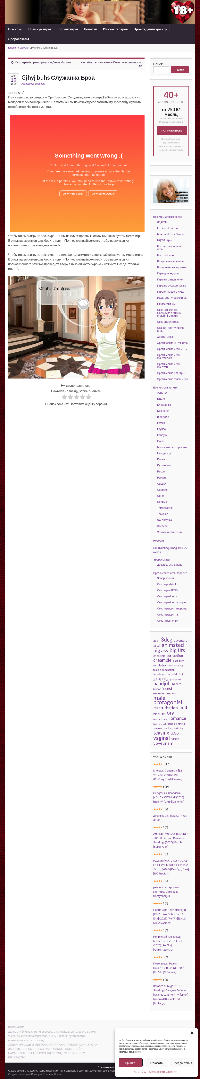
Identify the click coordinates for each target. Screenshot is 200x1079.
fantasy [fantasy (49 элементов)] (178, 665)
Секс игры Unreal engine (172, 602)
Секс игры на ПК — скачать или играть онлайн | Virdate (169, 312)
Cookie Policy (140, 1072)
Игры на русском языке (171, 285)
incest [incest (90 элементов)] (167, 688)
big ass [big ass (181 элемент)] (160, 650)
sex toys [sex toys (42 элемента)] (157, 728)
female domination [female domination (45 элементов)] (164, 669)
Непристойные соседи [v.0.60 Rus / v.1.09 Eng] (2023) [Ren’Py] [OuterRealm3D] (167, 943)
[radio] (64, 397)
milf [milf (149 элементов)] (183, 707)
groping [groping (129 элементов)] (161, 678)
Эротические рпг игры (171, 373)
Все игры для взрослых (167, 216)
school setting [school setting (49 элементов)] (176, 723)
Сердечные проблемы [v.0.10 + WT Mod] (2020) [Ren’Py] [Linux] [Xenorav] (168, 797)
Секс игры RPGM (168, 590)
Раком (161, 471)
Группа (161, 429)
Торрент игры (67, 29)
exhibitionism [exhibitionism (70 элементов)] (163, 665)
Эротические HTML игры (172, 342)
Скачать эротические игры (170, 329)
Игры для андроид (168, 273)
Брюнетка (163, 410)
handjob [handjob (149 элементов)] (162, 683)
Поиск (158, 64)
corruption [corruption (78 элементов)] (174, 655)
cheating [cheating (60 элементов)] (159, 655)
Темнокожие (165, 507)
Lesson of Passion (168, 228)
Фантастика (164, 520)
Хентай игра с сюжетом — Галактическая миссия (111, 62)
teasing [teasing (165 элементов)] (161, 732)
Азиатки (162, 392)
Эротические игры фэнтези (168, 365)
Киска (160, 441)
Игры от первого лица (170, 291)
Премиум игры (39, 29)
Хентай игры (165, 336)
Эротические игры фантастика (168, 356)
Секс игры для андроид (172, 608)
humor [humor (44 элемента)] (157, 688)
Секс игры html (166, 584)
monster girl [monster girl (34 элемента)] (159, 713)
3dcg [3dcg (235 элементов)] (166, 639)
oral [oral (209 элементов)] (171, 712)
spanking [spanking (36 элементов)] (168, 728)
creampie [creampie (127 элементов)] (162, 660)
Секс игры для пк (168, 614)
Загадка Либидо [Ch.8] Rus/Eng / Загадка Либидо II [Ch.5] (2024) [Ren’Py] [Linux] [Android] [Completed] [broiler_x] (170, 994)
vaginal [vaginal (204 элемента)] (161, 738)
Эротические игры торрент (170, 573)
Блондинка (164, 404)
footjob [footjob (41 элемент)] (182, 674)
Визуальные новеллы (170, 261)
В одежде (163, 416)
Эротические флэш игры (172, 379)
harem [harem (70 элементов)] (176, 684)
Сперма (162, 501)
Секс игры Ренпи (167, 620)
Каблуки (162, 435)
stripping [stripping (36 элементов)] (178, 728)
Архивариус (27, 83)
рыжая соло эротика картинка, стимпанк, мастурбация (166, 892)
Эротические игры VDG (172, 349)
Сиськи (161, 483)
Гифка (161, 423)
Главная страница (18, 47)
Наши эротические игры (172, 297)
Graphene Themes (52, 1074)
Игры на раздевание (170, 279)
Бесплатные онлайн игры (169, 247)
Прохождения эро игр (150, 29)
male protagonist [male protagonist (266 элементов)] (168, 700)
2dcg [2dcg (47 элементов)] (156, 640)
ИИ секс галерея (115, 29)
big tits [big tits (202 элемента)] (177, 650)
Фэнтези (162, 526)
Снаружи (163, 489)
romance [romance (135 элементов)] (177, 718)
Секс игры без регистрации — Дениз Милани (43, 62)
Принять (131, 1063)
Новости (90, 29)
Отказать (156, 1063)
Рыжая (161, 477)
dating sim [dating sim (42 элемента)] (178, 660)
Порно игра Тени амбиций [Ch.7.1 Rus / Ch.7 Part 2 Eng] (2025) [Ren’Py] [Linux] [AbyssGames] (169, 916)
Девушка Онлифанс (169, 564)
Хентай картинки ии (169, 532)
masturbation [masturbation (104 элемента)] (165, 708)
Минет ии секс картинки (172, 447)
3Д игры (162, 222)
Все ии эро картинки (166, 387)
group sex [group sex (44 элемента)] (175, 679)
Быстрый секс (166, 255)
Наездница (164, 453)
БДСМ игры (164, 240)
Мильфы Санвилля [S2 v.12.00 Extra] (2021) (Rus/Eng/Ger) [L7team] (167, 775)
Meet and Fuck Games (170, 234)
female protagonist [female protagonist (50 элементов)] (165, 674)
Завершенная (166, 578)
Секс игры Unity (167, 596)
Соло (160, 495)
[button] (192, 1033)
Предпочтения (182, 1063)
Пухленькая (164, 465)
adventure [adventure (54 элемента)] (180, 640)
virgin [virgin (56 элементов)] (175, 738)
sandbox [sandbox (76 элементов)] (159, 723)
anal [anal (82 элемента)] (156, 645)
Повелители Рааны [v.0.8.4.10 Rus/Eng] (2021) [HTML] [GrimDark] (169, 968)
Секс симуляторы (168, 321)
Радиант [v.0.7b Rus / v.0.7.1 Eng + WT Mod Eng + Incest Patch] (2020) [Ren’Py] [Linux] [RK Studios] (171, 867)
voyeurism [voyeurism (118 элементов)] (163, 743)
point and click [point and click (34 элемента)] (160, 719)
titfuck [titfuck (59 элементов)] (175, 733)
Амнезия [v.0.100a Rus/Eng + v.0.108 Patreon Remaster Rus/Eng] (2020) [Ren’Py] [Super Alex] (171, 840)
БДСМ (161, 398)
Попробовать (172, 130)
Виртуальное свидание (171, 267)
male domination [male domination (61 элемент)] (164, 693)
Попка (161, 459)
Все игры (15, 29)
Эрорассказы (18, 39)
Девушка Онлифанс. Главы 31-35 (170, 817)
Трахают (162, 514)
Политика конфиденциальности (162, 1072)
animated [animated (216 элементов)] (173, 645)
